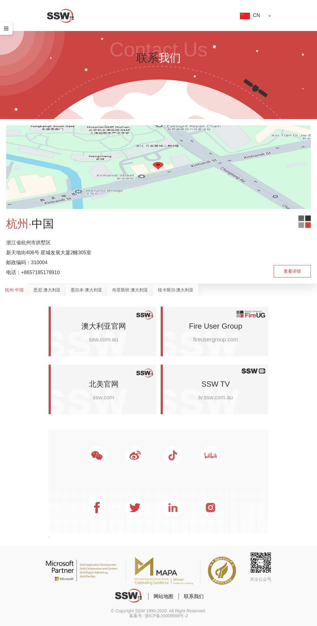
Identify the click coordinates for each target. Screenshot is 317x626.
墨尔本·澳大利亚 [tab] (86, 289)
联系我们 (194, 596)
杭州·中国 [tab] (14, 289)
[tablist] (158, 290)
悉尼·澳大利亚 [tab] (47, 289)
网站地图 (163, 596)
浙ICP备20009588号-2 (166, 615)
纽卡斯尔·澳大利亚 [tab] (176, 289)
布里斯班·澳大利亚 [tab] (130, 289)
